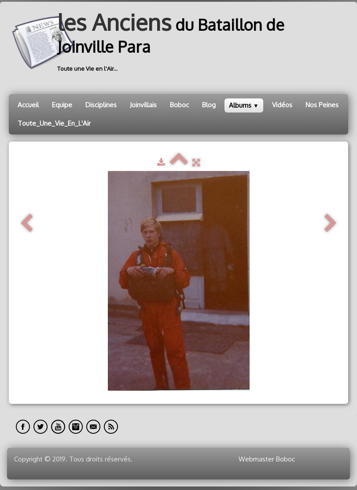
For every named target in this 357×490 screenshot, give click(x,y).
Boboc (179, 105)
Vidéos (282, 105)
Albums (244, 105)
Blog (209, 105)
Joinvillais (143, 105)
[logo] (178, 42)
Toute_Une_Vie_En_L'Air (54, 123)
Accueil (28, 105)
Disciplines (101, 105)
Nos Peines (322, 105)
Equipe (62, 105)
